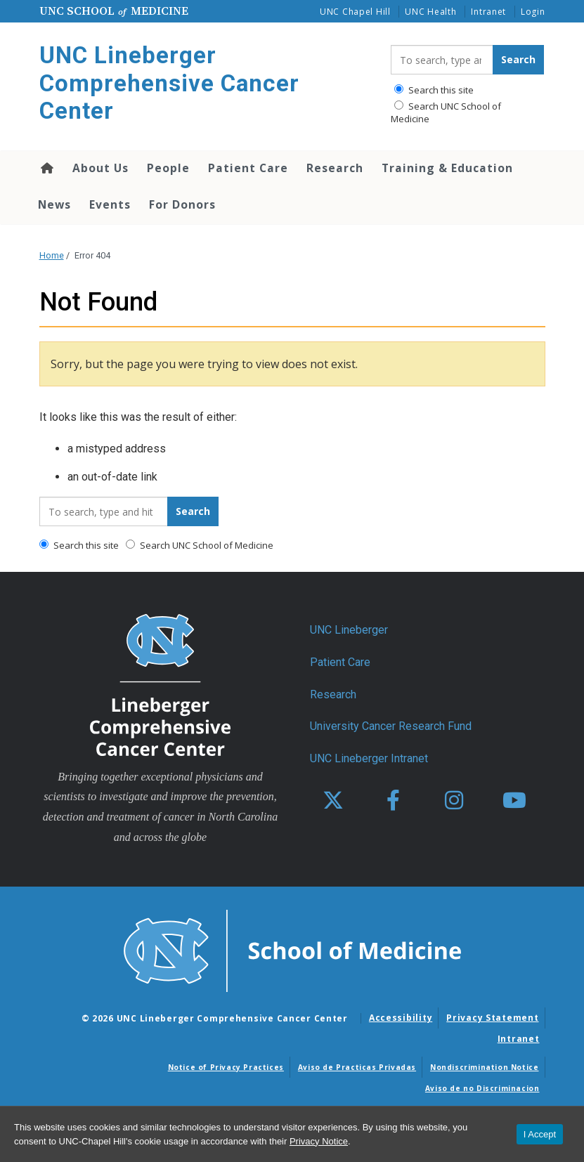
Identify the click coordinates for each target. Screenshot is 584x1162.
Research (334, 168)
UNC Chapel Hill (355, 12)
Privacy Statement (492, 1018)
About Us (100, 168)
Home (46, 168)
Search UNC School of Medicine (446, 112)
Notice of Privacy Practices (226, 1067)
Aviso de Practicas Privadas (357, 1067)
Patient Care (248, 168)
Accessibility (400, 1018)
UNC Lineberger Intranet (369, 758)
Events (110, 204)
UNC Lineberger (349, 630)
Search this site (434, 90)
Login (533, 12)
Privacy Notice (319, 1141)
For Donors (182, 204)
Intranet (488, 12)
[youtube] (514, 801)
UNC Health (430, 12)
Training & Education (447, 168)
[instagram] (454, 801)
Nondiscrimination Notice (484, 1067)
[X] (333, 801)
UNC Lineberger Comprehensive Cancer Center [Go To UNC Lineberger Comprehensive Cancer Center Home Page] (169, 82)
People (168, 168)
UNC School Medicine (113, 10)
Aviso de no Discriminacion (482, 1088)
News (54, 204)
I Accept (540, 1134)
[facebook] (393, 801)
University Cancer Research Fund (391, 726)
